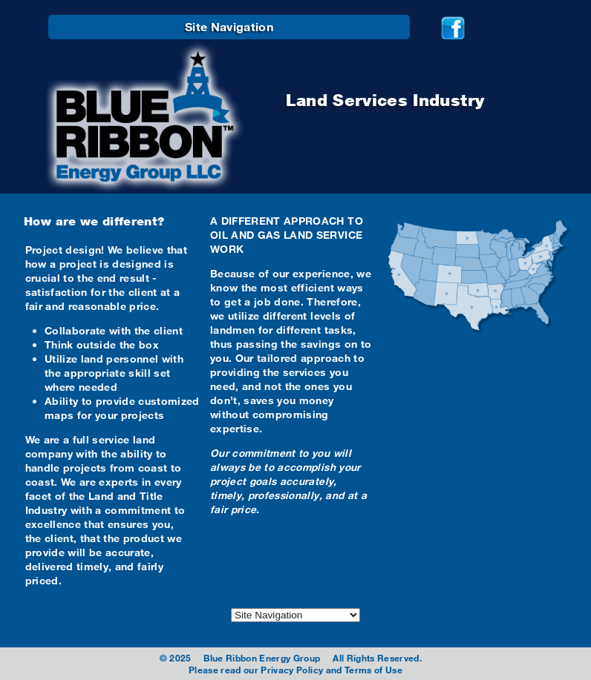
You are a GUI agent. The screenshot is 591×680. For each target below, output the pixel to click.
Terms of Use (373, 670)
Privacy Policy (292, 670)
